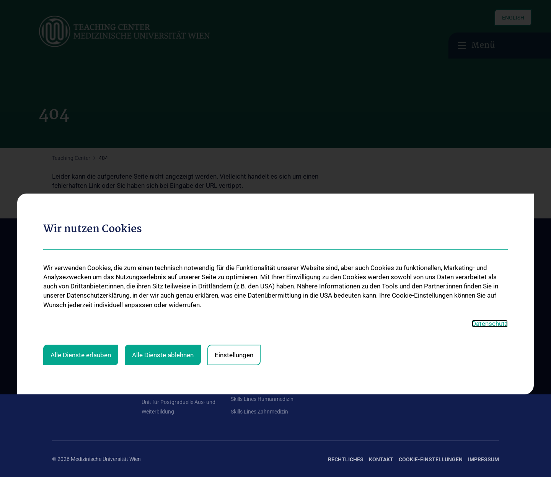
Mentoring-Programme (258, 306)
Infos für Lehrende (252, 331)
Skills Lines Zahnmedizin (259, 412)
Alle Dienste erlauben (81, 257)
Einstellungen (234, 257)
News (58, 331)
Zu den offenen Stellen (448, 303)
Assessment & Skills (165, 319)
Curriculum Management (171, 331)
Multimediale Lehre (164, 343)
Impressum (483, 459)
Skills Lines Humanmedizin (262, 399)
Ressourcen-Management (172, 390)
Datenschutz (490, 226)
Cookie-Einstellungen (431, 459)
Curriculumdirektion (75, 319)
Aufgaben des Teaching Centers (89, 306)
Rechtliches (346, 459)
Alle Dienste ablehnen (163, 257)
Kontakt (61, 343)
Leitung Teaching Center (170, 306)
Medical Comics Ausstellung (264, 365)
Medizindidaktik (160, 356)
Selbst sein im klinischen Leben (267, 319)
